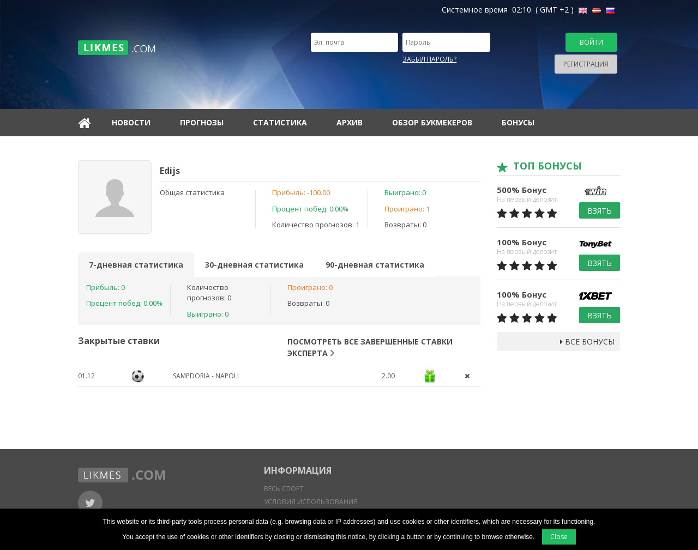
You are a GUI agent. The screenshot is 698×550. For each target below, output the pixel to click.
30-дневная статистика (254, 264)
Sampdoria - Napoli (206, 375)
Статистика (280, 122)
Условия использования (311, 501)
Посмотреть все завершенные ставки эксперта (370, 347)
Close (559, 536)
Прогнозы (202, 122)
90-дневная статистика (375, 264)
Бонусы (518, 122)
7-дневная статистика (136, 264)
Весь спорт (284, 488)
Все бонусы (587, 341)
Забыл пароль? (429, 59)
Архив (349, 122)
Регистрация (586, 64)
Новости (131, 122)
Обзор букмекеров (432, 122)
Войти (591, 42)
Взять (599, 211)
